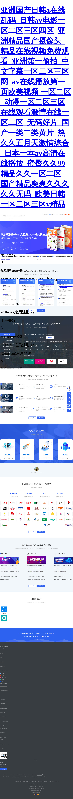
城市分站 (9, 776)
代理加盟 (41, 310)
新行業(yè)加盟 (24, 774)
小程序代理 (28, 776)
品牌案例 (1, 653)
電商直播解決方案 (3, 703)
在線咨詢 (3, 769)
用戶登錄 (8, 320)
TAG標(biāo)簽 (33, 776)
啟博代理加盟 (44, 776)
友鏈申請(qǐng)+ (39, 774)
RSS (18, 776)
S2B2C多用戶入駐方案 (4, 721)
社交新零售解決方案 (3, 686)
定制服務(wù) (2, 732)
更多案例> (32, 355)
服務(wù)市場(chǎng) (3, 728)
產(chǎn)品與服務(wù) (3, 648)
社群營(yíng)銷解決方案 (4, 690)
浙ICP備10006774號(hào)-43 (36, 792)
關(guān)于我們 (2, 666)
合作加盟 (1, 748)
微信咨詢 (46, 214)
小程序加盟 (24, 776)
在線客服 (52, 214)
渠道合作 (1, 657)
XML (20, 776)
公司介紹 (1, 739)
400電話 (8, 774)
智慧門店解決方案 (3, 699)
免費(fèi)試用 (11, 219)
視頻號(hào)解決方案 (3, 708)
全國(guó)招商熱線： (63, 214)
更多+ (28, 554)
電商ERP (34, 774)
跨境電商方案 (2, 712)
